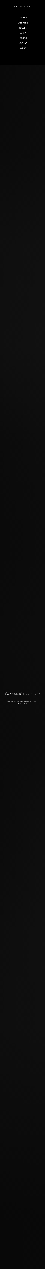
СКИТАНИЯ (23, 22)
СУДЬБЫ (23, 28)
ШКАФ (23, 33)
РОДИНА (23, 17)
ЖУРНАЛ (23, 43)
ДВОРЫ (23, 38)
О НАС (23, 48)
